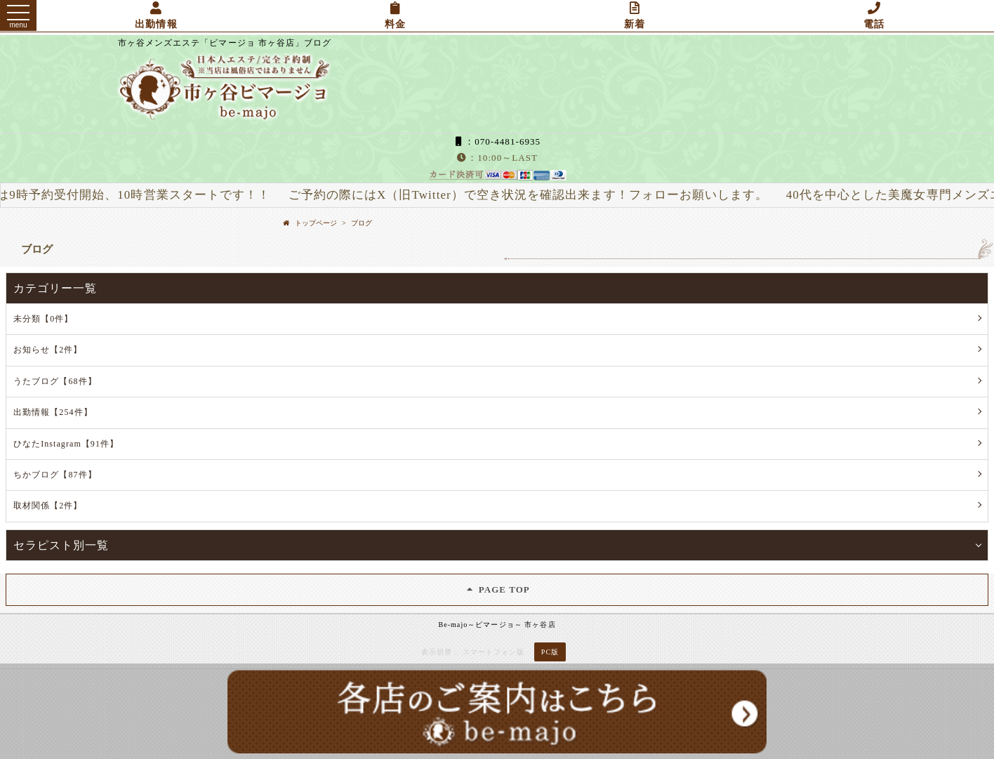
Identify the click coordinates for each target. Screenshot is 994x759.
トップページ (316, 223)
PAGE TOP (497, 589)
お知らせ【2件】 (48, 350)
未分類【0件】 (43, 319)
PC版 (550, 652)
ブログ (361, 223)
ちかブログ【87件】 (55, 475)
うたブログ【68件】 (55, 381)
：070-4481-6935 (497, 141)
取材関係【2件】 (48, 505)
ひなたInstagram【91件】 (66, 444)
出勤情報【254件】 (53, 412)
